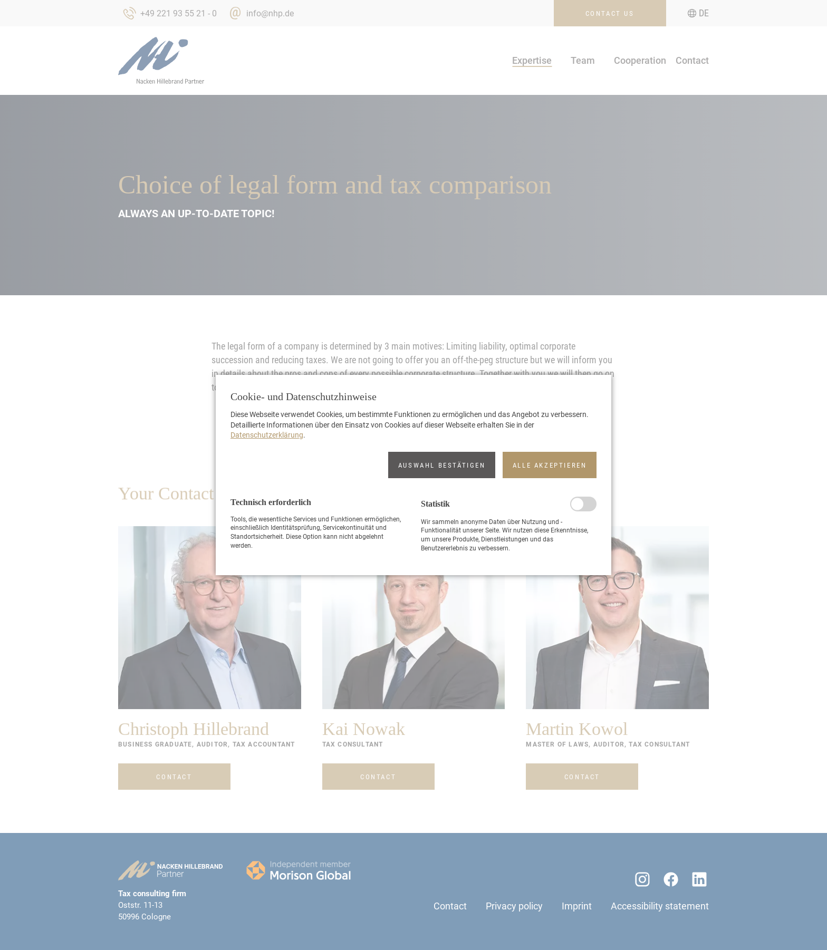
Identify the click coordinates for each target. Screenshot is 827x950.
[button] (441, 465)
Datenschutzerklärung (266, 435)
